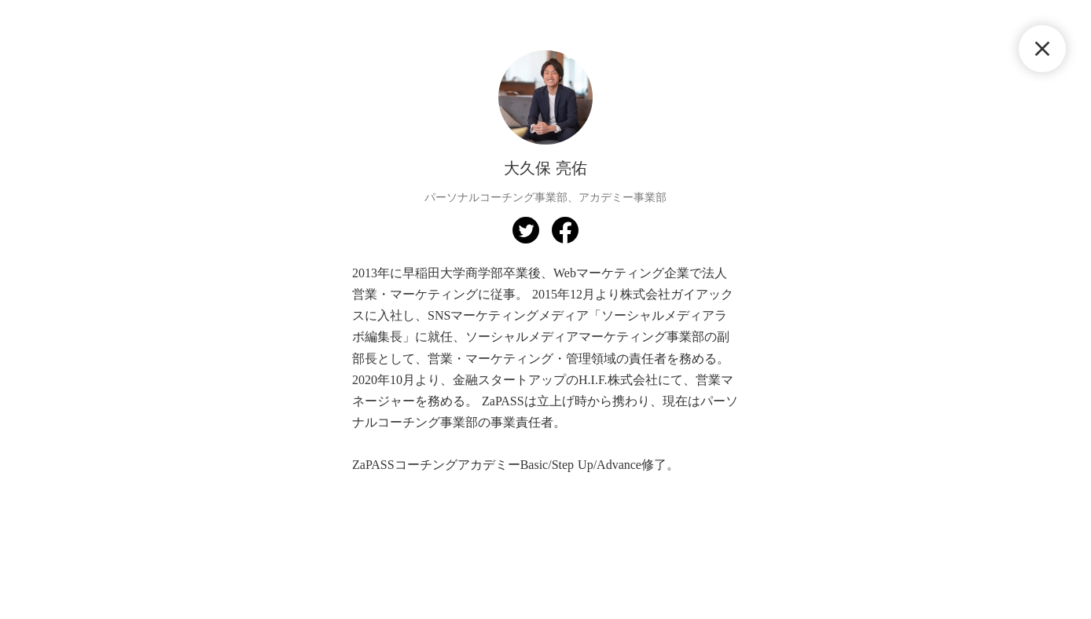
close (1042, 48)
